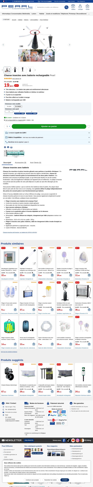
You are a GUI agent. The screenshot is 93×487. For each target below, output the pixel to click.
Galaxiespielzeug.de (77, 448)
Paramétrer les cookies (50, 480)
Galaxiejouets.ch (76, 451)
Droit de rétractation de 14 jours (79, 406)
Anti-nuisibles (34, 19)
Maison (26, 19)
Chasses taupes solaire (44, 395)
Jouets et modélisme (53, 13)
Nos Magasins (81, 1)
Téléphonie (64, 13)
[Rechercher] (66, 7)
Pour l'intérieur (44, 19)
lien (8, 469)
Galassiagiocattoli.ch (77, 456)
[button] (14, 120)
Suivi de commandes (59, 1)
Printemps (72, 13)
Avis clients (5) (35, 163)
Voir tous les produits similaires (9, 351)
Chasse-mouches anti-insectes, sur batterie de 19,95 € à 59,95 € (20, 232)
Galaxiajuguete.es (76, 458)
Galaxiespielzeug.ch (77, 453)
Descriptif (7, 163)
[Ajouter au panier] (49, 126)
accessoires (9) (20, 163)
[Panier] (87, 7)
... (89, 13)
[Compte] (80, 7)
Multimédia (26, 13)
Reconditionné (81, 13)
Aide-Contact (71, 1)
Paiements (54, 406)
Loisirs (34, 13)
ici (8, 475)
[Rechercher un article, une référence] (52, 7)
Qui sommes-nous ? (9, 449)
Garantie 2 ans (75, 409)
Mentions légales (8, 459)
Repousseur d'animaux (7, 395)
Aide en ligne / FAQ (10, 407)
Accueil (14, 19)
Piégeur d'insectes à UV (81, 313)
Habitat (41, 13)
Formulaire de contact (11, 412)
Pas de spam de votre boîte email (80, 411)
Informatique (6, 13)
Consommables (16, 13)
